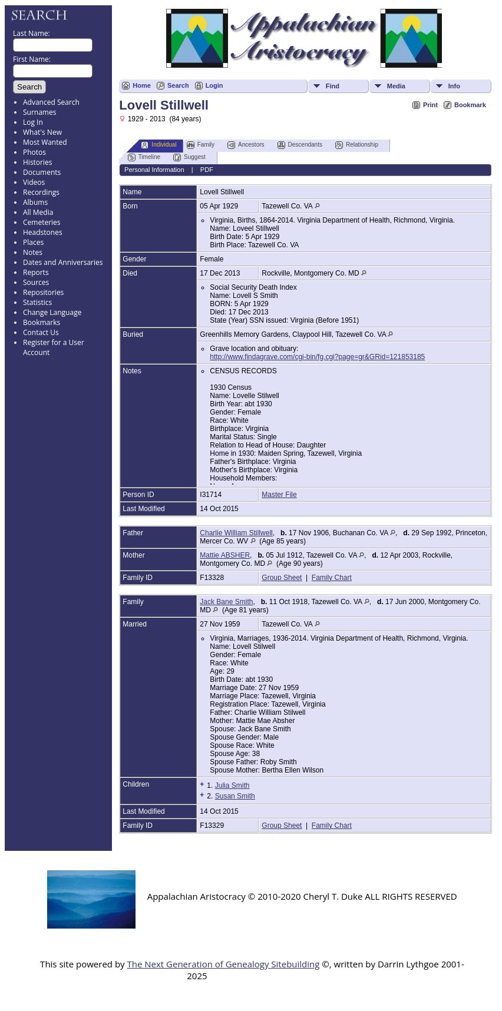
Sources (36, 282)
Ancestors (245, 145)
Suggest (189, 157)
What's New (42, 132)
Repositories (43, 292)
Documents (42, 172)
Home (142, 85)
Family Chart (332, 578)
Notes (32, 252)
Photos (34, 152)
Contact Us (41, 332)
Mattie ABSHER (225, 555)
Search (178, 85)
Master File (279, 494)
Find (332, 86)
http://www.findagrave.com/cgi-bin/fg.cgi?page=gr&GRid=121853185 (317, 357)
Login (214, 85)
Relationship (356, 145)
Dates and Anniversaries (63, 262)
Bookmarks (41, 322)
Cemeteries (42, 222)
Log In (33, 122)
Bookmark (470, 104)
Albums (35, 202)
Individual (158, 145)
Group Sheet (282, 578)
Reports (36, 272)
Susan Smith (235, 796)
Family (200, 145)
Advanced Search (51, 102)
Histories (37, 162)
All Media (38, 212)
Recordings (41, 192)
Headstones (42, 232)
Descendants (300, 145)
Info (454, 86)
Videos (34, 182)
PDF (206, 169)
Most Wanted (45, 142)
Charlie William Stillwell (236, 533)
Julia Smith (232, 785)
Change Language (52, 312)
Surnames (39, 112)
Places (33, 242)
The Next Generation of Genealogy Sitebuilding (223, 964)
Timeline (144, 157)
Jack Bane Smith (226, 602)
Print (430, 104)
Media (396, 86)
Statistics (37, 302)
